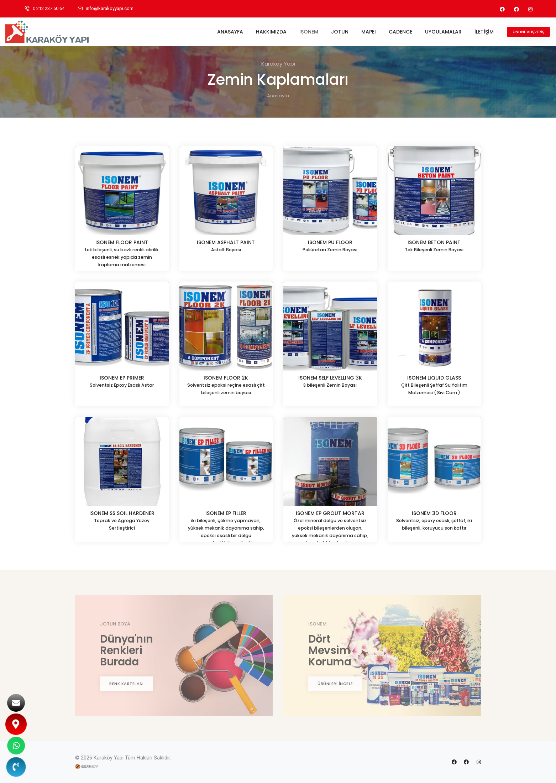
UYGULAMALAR (431, 31)
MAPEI (356, 31)
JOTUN (327, 31)
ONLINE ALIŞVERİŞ (516, 32)
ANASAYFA (218, 31)
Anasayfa (278, 95)
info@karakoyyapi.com (109, 8)
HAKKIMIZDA (258, 31)
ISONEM (296, 31)
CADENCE (388, 31)
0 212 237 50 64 (48, 8)
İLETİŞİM (471, 31)
